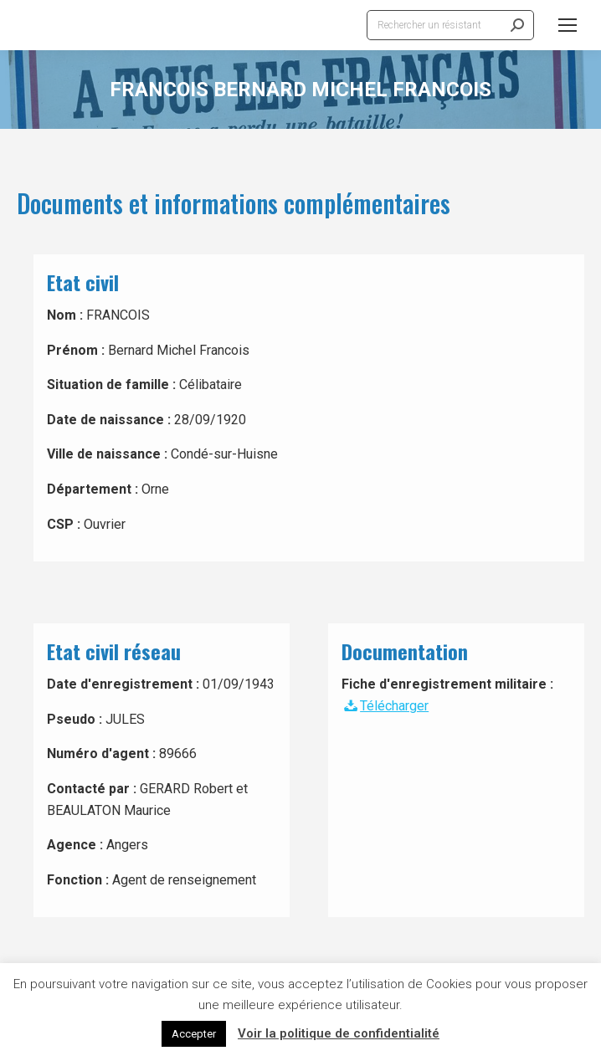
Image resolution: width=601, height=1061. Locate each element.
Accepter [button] (194, 1034)
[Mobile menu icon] (567, 25)
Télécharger (385, 706)
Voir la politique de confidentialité (338, 1033)
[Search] (450, 25)
